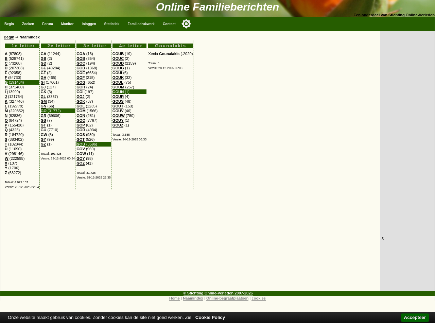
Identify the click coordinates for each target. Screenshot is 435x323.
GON (80, 116)
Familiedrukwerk (141, 24)
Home (174, 298)
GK (44, 92)
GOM (81, 111)
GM (44, 101)
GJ (43, 87)
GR (44, 116)
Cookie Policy (210, 317)
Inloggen (89, 24)
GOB (80, 58)
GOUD (118, 63)
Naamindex (193, 298)
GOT (80, 139)
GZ (43, 144)
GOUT (117, 106)
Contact (169, 24)
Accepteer (415, 317)
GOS (80, 135)
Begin (9, 24)
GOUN (118, 92)
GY (43, 139)
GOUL (117, 82)
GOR (80, 130)
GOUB (118, 54)
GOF (80, 77)
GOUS (118, 101)
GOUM (118, 87)
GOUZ (117, 125)
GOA (80, 54)
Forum (47, 24)
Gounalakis (169, 54)
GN (44, 106)
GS (43, 120)
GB (44, 58)
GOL (80, 106)
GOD (80, 68)
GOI (80, 92)
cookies (258, 298)
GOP (80, 125)
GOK (80, 101)
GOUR (118, 97)
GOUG (118, 68)
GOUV (118, 111)
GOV (80, 149)
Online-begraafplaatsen (227, 298)
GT (43, 125)
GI (43, 82)
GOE (80, 73)
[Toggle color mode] (186, 24)
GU (44, 130)
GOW (81, 154)
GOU (80, 144)
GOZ (80, 163)
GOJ (80, 97)
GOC (80, 63)
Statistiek (112, 24)
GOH (80, 87)
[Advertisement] (190, 243)
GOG (80, 82)
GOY (80, 158)
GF (43, 73)
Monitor (67, 24)
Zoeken (28, 24)
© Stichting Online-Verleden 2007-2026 (218, 293)
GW (44, 135)
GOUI (117, 73)
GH (44, 77)
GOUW (118, 116)
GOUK (118, 77)
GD (44, 63)
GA (44, 54)
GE (43, 68)
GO (44, 111)
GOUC (118, 58)
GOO (80, 120)
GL (43, 97)
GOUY (118, 120)
